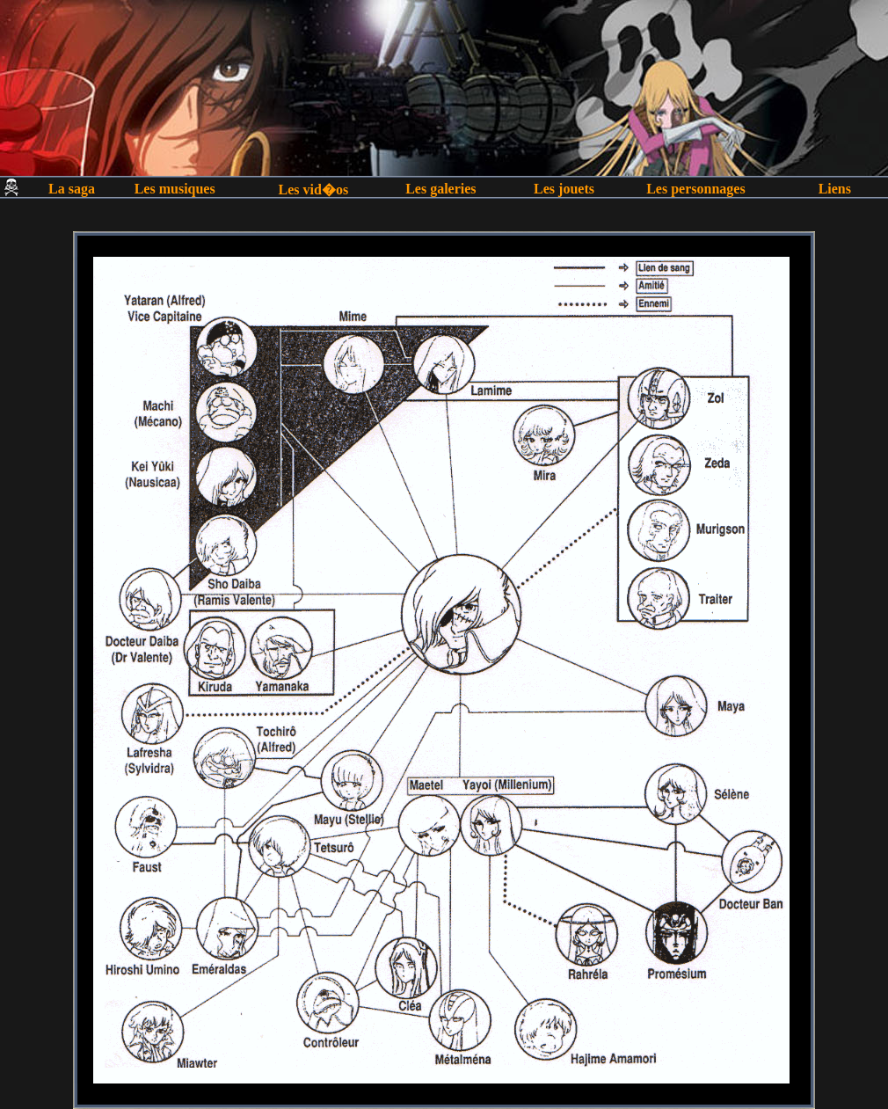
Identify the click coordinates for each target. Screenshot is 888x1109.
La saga (71, 188)
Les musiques (175, 188)
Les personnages (695, 188)
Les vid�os (314, 189)
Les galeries (440, 188)
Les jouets (564, 188)
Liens (835, 188)
